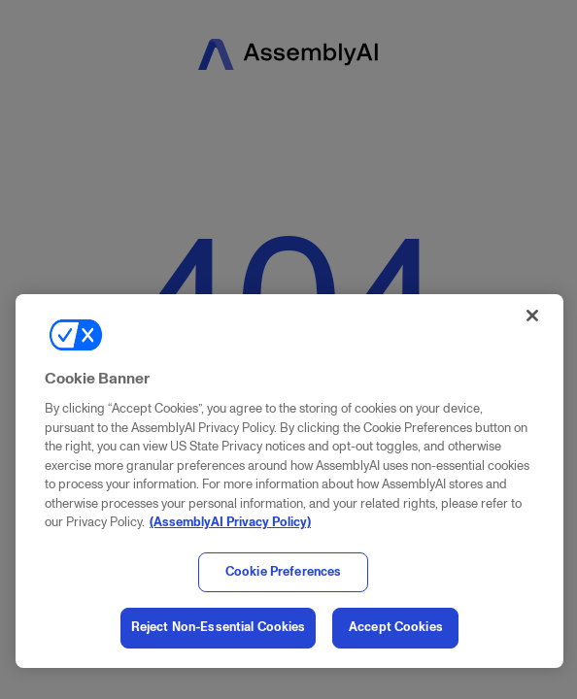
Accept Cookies (396, 627)
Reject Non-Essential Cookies (218, 627)
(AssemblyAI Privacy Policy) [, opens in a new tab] (230, 522)
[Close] (532, 315)
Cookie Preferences (283, 572)
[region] (289, 481)
